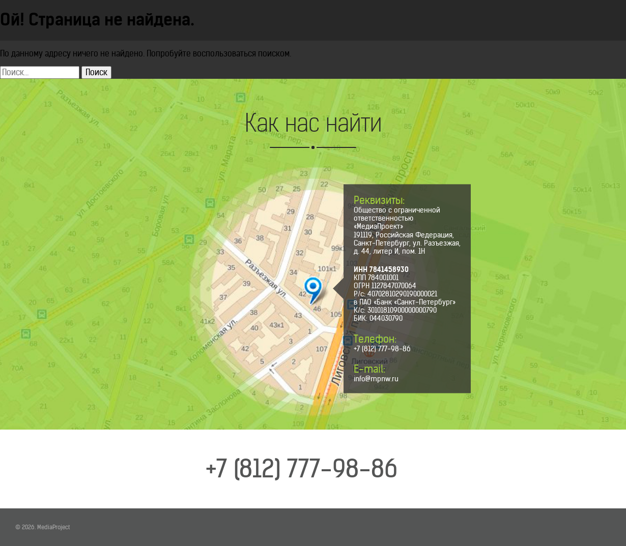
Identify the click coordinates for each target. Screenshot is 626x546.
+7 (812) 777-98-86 (382, 349)
